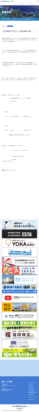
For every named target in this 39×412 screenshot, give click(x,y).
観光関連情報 (31, 389)
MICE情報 (31, 387)
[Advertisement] (19, 368)
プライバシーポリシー (33, 397)
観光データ (31, 385)
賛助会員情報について (33, 392)
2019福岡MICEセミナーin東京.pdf (9, 170)
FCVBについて (31, 382)
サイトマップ (31, 399)
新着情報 (7, 19)
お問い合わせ (31, 394)
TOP (2, 19)
